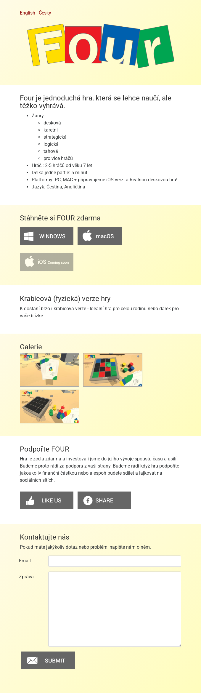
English (27, 13)
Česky (45, 13)
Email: (25, 561)
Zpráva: (27, 577)
